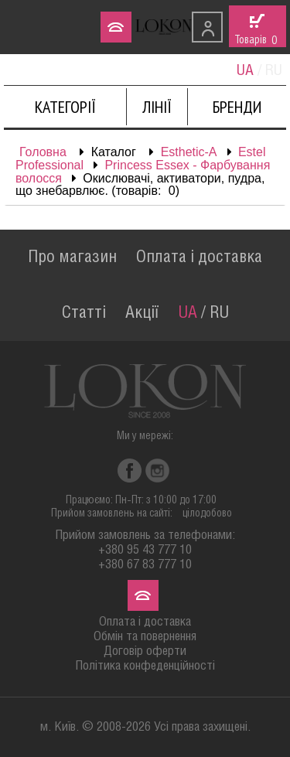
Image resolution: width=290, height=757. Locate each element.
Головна (43, 152)
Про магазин (72, 257)
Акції (142, 313)
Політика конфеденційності (145, 666)
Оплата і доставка (199, 257)
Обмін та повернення (145, 637)
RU (219, 313)
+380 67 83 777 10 (145, 565)
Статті (84, 313)
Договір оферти (145, 651)
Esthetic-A (189, 152)
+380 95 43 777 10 (145, 550)
